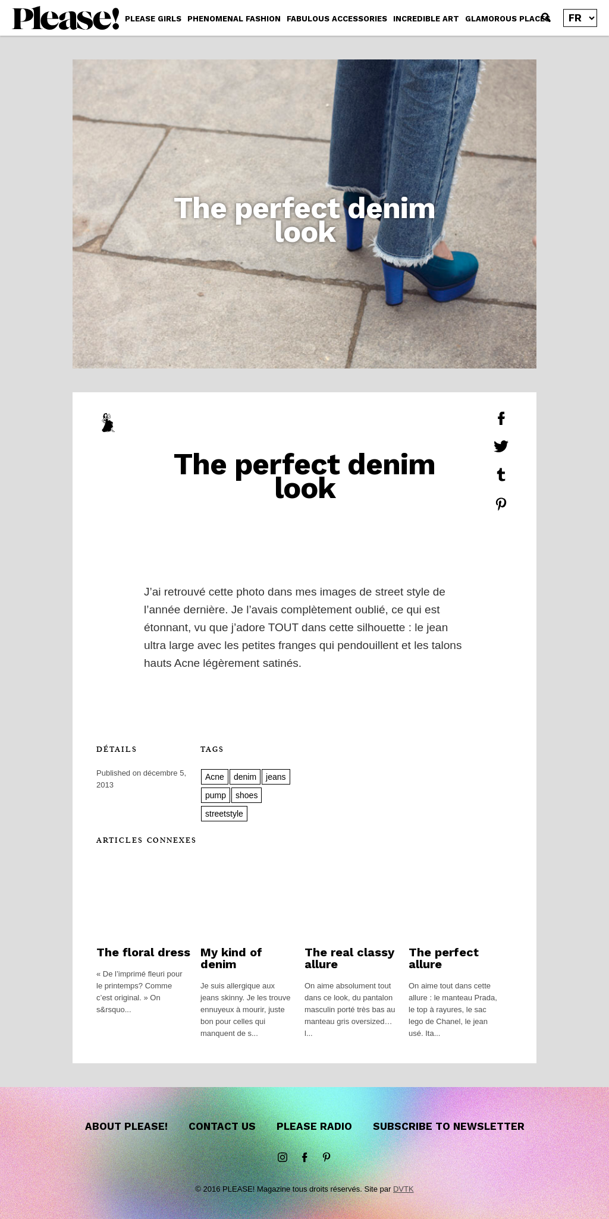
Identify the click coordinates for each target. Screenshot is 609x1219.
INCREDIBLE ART (426, 18)
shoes (247, 795)
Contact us (222, 1126)
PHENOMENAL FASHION (234, 18)
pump (215, 795)
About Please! (126, 1126)
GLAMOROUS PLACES (507, 18)
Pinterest (326, 1157)
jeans (275, 777)
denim (245, 777)
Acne (214, 777)
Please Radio (314, 1126)
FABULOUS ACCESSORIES (337, 18)
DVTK (403, 1189)
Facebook (304, 1157)
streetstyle (224, 813)
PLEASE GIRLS (153, 18)
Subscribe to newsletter (449, 1126)
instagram (282, 1157)
